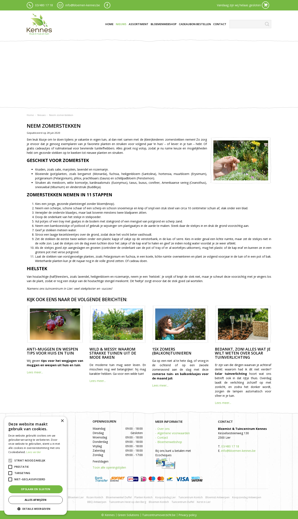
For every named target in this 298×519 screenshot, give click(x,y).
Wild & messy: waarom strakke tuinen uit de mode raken (112, 353)
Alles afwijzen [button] (36, 500)
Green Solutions (128, 515)
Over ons (163, 429)
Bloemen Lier (76, 497)
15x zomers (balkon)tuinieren (171, 351)
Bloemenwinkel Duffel (119, 497)
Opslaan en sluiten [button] (35, 489)
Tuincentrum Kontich (190, 497)
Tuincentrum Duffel (183, 502)
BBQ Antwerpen (96, 502)
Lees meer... (35, 372)
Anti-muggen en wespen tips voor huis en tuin (52, 351)
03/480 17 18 (44, 5)
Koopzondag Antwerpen (246, 497)
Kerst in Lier (204, 502)
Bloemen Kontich (159, 502)
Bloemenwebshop (169, 442)
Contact (162, 437)
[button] (35, 509)
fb (107, 5)
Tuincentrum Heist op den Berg (127, 502)
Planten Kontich (143, 497)
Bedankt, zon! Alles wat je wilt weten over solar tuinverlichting (243, 353)
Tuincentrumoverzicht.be (159, 515)
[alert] (35, 465)
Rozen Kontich (95, 497)
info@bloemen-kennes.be (82, 5)
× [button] (62, 421)
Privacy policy (187, 515)
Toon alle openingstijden (109, 467)
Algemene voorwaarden (173, 433)
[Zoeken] (250, 24)
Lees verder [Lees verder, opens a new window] (33, 452)
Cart (265, 5)
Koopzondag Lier (165, 497)
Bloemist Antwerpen (217, 497)
